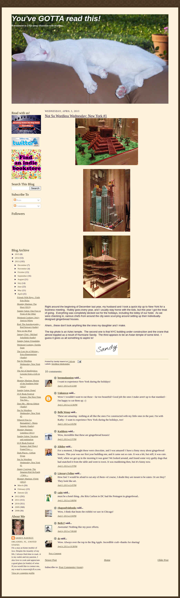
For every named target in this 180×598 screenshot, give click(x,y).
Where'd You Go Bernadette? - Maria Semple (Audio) (27, 423)
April (20, 294)
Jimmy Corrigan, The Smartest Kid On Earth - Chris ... (28, 472)
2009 (17, 507)
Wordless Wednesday (61, 364)
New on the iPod (24, 331)
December (22, 265)
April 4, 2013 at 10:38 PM (67, 546)
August (21, 279)
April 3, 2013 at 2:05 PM (67, 424)
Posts (17, 200)
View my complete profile (23, 573)
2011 (17, 500)
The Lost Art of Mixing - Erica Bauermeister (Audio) (28, 354)
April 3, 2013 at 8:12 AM (67, 386)
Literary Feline (66, 473)
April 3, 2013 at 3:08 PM (67, 500)
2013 (17, 261)
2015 (17, 254)
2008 (17, 510)
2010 (17, 503)
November (22, 268)
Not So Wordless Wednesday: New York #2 (28, 413)
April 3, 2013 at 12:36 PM (67, 405)
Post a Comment (55, 553)
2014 (17, 258)
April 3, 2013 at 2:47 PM (67, 485)
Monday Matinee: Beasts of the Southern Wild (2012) (28, 383)
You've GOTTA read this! (56, 18)
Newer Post (51, 559)
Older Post (163, 559)
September (23, 276)
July (20, 283)
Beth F (61, 523)
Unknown (63, 392)
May (20, 290)
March (21, 485)
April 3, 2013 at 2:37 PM (67, 439)
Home (107, 559)
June (20, 286)
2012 (17, 496)
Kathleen (63, 431)
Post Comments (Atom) (71, 567)
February (22, 489)
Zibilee (61, 446)
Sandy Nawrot (24, 538)
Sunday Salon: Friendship (28, 341)
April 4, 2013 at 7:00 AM (67, 531)
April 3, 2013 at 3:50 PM (67, 516)
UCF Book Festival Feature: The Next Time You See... (29, 397)
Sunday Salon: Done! (26, 390)
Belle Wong (64, 412)
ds (59, 538)
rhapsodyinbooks (67, 507)
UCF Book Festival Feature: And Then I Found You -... (27, 446)
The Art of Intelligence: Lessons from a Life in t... (28, 374)
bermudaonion (66, 377)
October (21, 272)
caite (60, 492)
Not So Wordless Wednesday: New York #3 (28, 364)
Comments (20, 206)
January (21, 492)
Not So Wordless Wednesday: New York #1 (28, 462)
